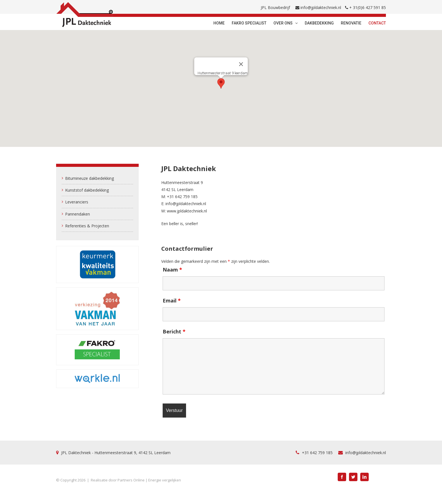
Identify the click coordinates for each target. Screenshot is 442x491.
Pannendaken (77, 214)
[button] (221, 83)
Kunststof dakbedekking (87, 190)
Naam (172, 269)
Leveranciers (76, 202)
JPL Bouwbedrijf (275, 7)
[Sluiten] (241, 64)
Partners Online (131, 480)
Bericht (174, 331)
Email (172, 300)
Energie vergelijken (164, 480)
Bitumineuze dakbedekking (89, 178)
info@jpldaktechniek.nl (320, 7)
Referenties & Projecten (87, 225)
